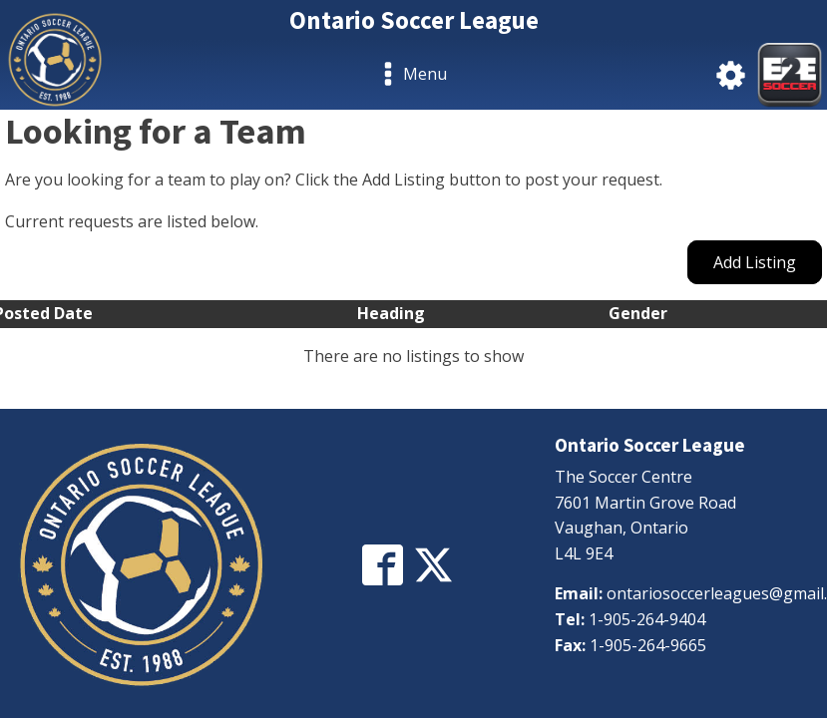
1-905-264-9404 (647, 619)
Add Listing (754, 262)
